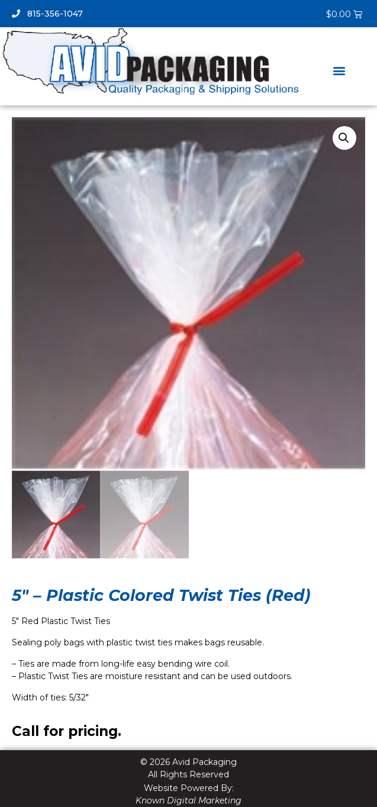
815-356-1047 (47, 13)
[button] (339, 70)
